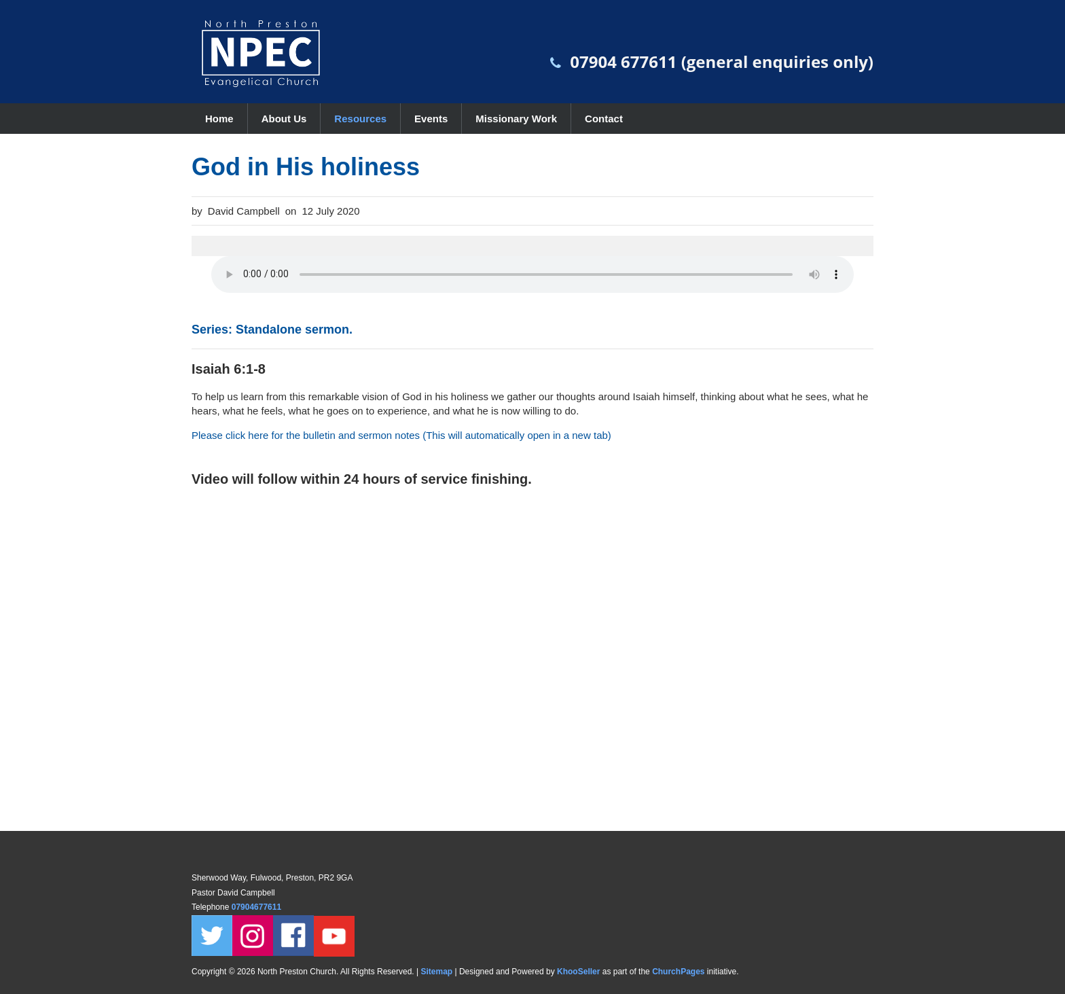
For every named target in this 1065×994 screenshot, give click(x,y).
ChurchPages (678, 971)
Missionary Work (516, 118)
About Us (284, 118)
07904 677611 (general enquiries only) (721, 61)
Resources (360, 118)
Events (431, 118)
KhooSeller (578, 971)
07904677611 (258, 907)
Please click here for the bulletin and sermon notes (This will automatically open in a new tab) (401, 435)
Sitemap (436, 971)
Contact (604, 118)
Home (219, 118)
